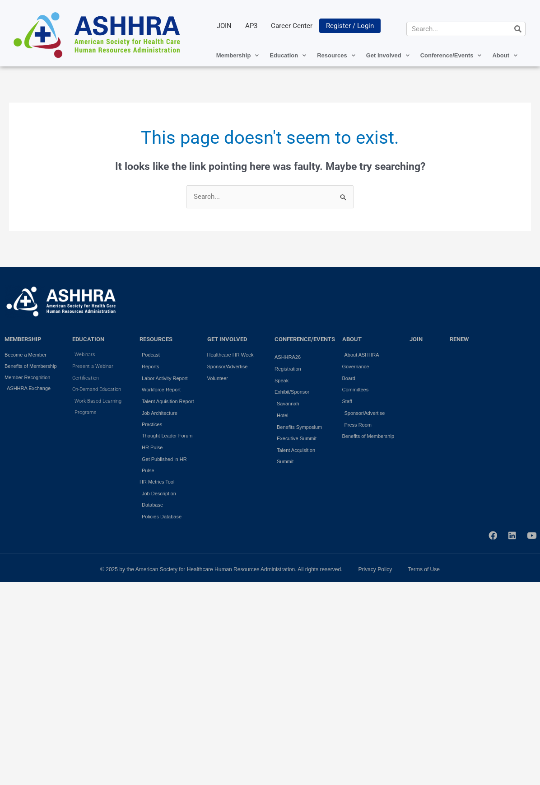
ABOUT (352, 339)
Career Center (291, 26)
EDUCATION (88, 339)
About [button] (504, 55)
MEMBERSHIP (23, 339)
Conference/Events (305, 339)
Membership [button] (237, 55)
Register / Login (350, 26)
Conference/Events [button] (451, 55)
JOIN (224, 26)
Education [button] (288, 55)
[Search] (518, 29)
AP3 (251, 26)
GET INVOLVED (227, 339)
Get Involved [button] (388, 55)
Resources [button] (336, 55)
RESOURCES (156, 339)
